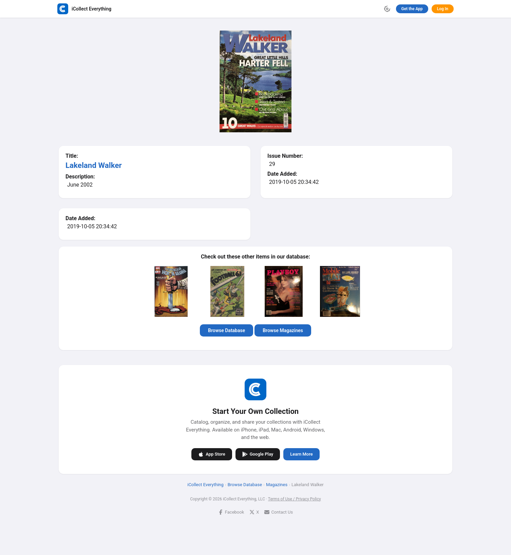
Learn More (301, 454)
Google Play (257, 454)
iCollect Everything (205, 484)
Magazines (276, 484)
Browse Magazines (283, 330)
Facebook (231, 511)
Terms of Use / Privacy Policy (294, 498)
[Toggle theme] (387, 8)
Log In (442, 8)
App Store (211, 454)
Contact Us (278, 511)
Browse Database (226, 330)
